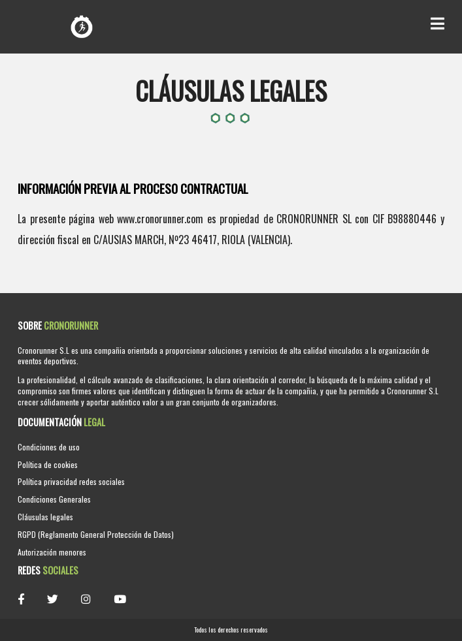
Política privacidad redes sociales (71, 481)
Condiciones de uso (49, 446)
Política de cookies (48, 464)
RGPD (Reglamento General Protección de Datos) (96, 534)
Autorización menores (52, 551)
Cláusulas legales (45, 516)
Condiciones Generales (54, 499)
